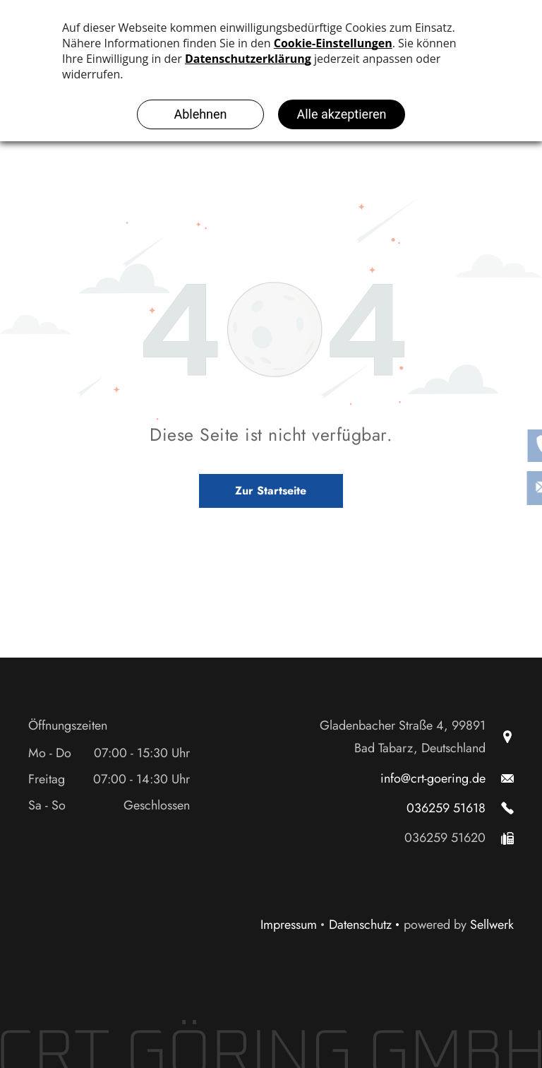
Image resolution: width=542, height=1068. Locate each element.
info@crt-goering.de (433, 778)
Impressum (288, 924)
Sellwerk (492, 924)
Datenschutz (360, 924)
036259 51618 (446, 808)
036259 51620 (445, 838)
